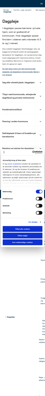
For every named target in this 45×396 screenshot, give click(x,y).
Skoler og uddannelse (22, 347)
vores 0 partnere (14, 164)
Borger (6, 10)
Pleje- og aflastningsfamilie (22, 385)
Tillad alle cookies (22, 229)
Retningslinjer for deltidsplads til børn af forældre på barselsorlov (24, 328)
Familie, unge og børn (22, 10)
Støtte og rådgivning (22, 366)
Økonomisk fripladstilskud (23, 249)
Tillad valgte (22, 236)
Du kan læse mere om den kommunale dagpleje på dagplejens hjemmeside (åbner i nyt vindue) (21, 72)
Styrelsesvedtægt (23, 268)
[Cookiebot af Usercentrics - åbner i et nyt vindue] (32, 152)
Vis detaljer (33, 222)
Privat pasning (23, 287)
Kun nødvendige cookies (22, 242)
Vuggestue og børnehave (23, 306)
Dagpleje (11, 317)
